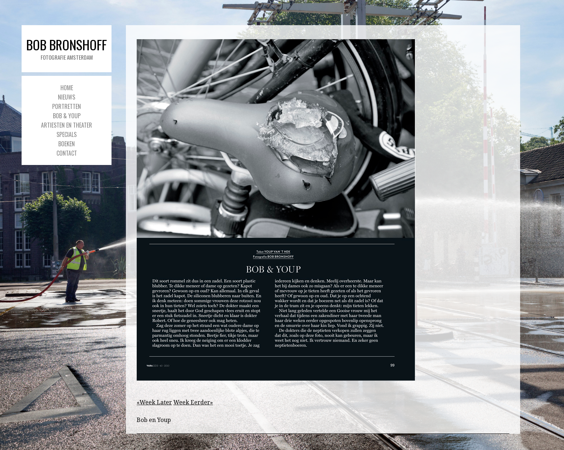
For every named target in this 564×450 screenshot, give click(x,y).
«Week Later (154, 402)
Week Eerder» (193, 402)
